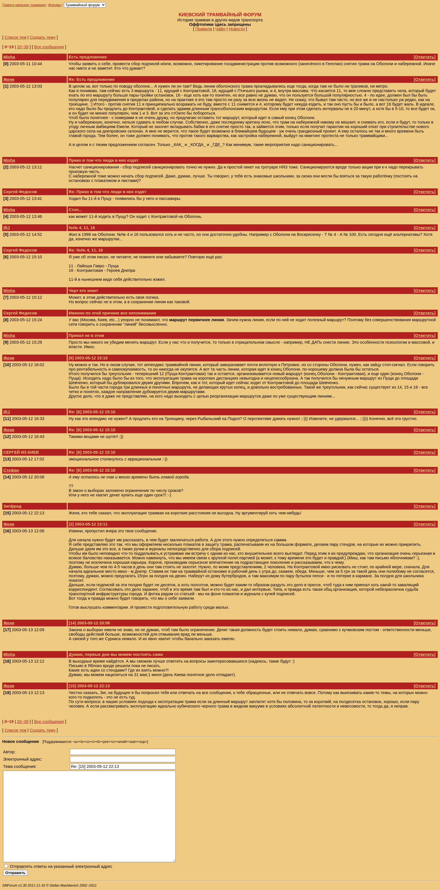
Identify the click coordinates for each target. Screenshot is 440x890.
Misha (9, 57)
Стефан (11, 470)
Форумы (54, 5)
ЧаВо (220, 29)
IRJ (6, 227)
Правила (203, 29)
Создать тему (43, 37)
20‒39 (23, 47)
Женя (8, 79)
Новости (237, 29)
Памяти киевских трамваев (23, 5)
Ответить (424, 57)
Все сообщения (49, 47)
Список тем (15, 37)
